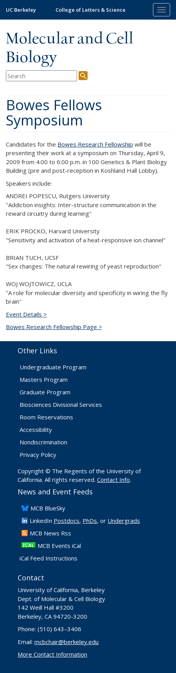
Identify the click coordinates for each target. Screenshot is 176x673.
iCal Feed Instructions (48, 558)
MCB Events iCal (59, 545)
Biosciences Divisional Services (61, 404)
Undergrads (124, 520)
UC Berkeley (21, 9)
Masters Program (44, 379)
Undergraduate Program (53, 367)
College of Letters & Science (91, 9)
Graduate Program (45, 392)
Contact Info (113, 479)
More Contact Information (52, 654)
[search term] (41, 76)
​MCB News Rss (50, 533)
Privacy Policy (38, 454)
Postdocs (66, 520)
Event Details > (26, 314)
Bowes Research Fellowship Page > (54, 327)
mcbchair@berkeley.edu (66, 642)
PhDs (90, 520)
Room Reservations (46, 417)
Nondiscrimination (43, 442)
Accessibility (36, 429)
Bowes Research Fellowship (95, 144)
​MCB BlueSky (48, 508)
